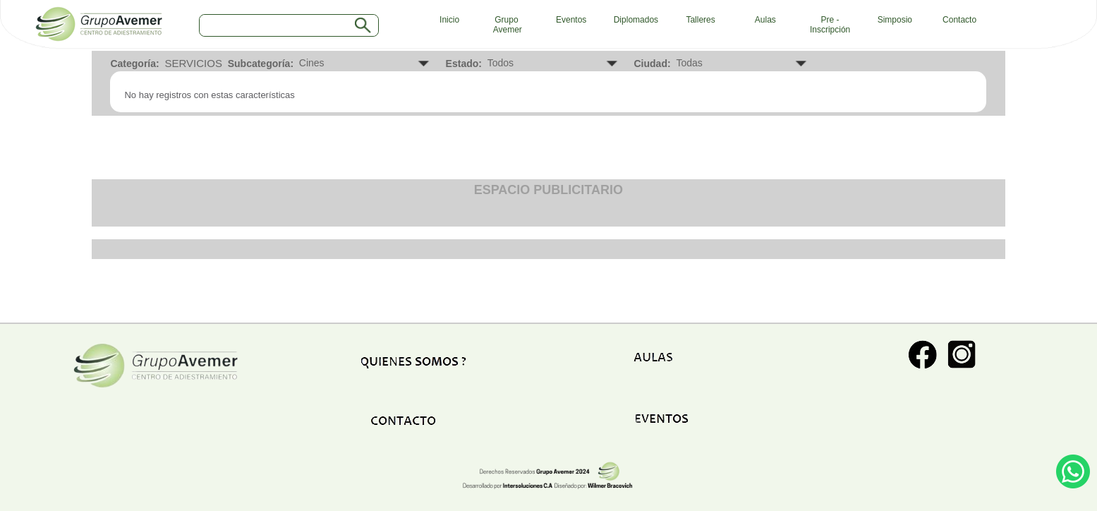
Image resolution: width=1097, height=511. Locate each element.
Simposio (895, 20)
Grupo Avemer (506, 25)
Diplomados (636, 20)
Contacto (959, 20)
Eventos (571, 20)
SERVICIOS (193, 63)
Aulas (765, 20)
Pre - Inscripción (830, 25)
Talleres (700, 20)
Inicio (445, 20)
